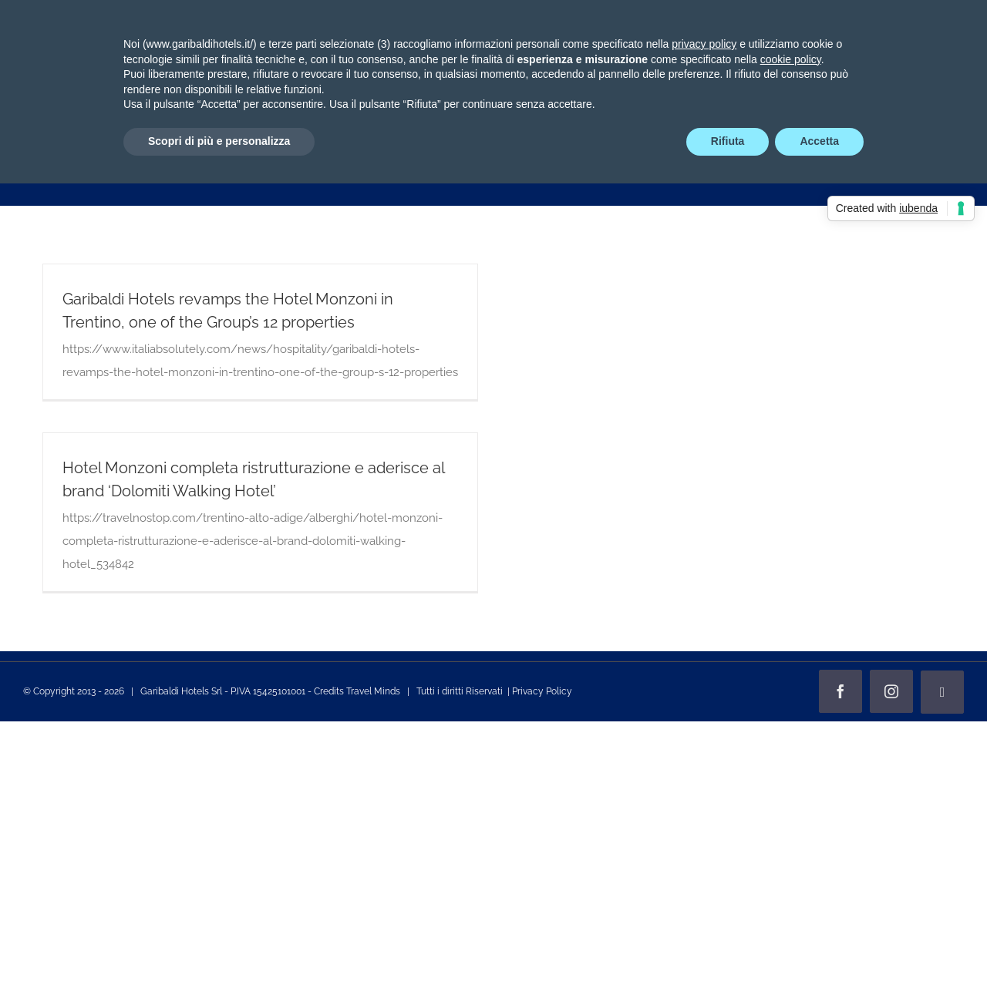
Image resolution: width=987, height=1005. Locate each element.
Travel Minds (373, 691)
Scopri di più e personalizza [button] (219, 141)
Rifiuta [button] (728, 141)
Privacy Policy (542, 691)
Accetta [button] (819, 141)
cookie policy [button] (790, 59)
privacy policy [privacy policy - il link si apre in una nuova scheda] (704, 44)
